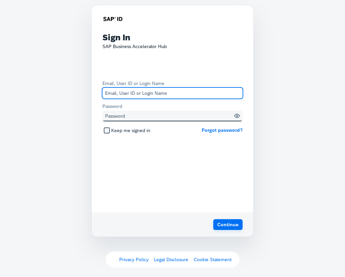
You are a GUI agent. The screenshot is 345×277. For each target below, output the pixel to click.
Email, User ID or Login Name (133, 83)
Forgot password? (222, 130)
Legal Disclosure (171, 259)
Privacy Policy (134, 259)
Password (112, 106)
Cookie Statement (212, 259)
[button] (237, 116)
